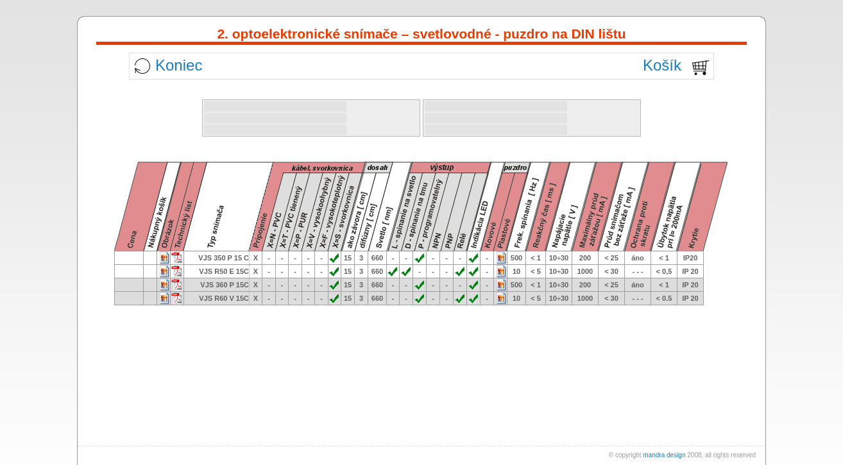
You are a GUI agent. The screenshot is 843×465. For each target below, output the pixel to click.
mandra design (664, 455)
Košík (662, 65)
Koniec (178, 65)
